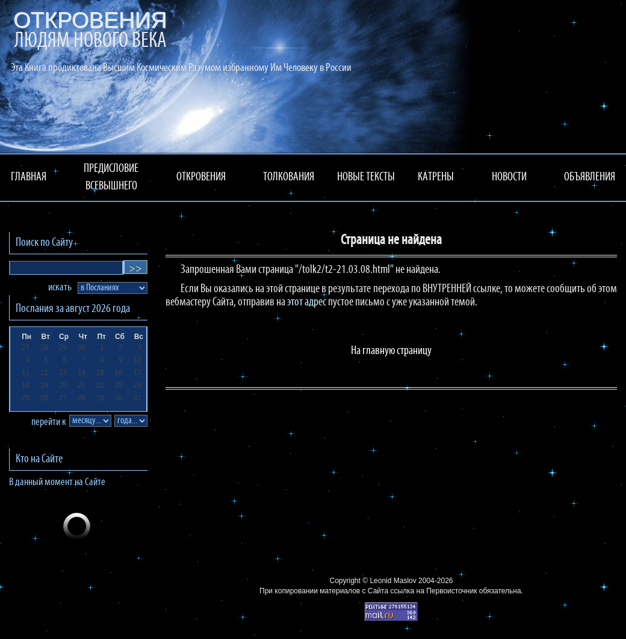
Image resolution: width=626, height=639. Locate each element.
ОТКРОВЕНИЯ (201, 177)
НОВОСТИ (509, 177)
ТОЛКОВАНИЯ (288, 177)
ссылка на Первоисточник (433, 591)
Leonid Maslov (393, 580)
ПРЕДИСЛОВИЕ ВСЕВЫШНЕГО (111, 177)
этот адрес (306, 302)
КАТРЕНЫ (436, 177)
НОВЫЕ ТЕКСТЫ (366, 177)
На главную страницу (391, 351)
